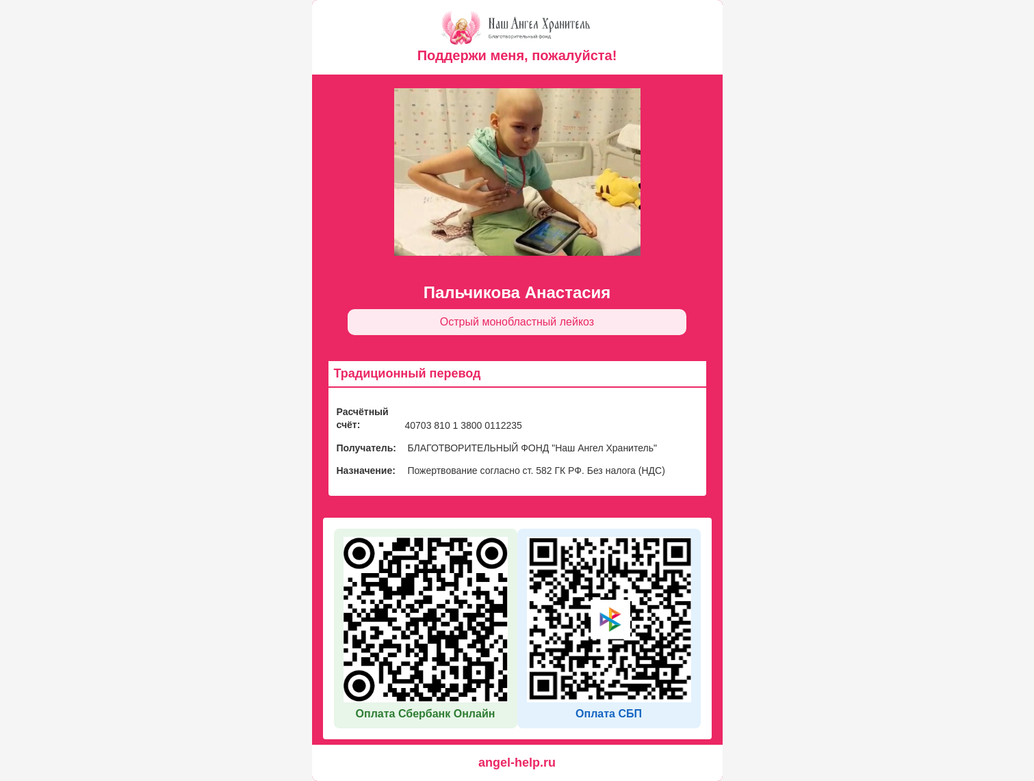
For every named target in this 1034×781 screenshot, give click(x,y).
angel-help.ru (517, 762)
